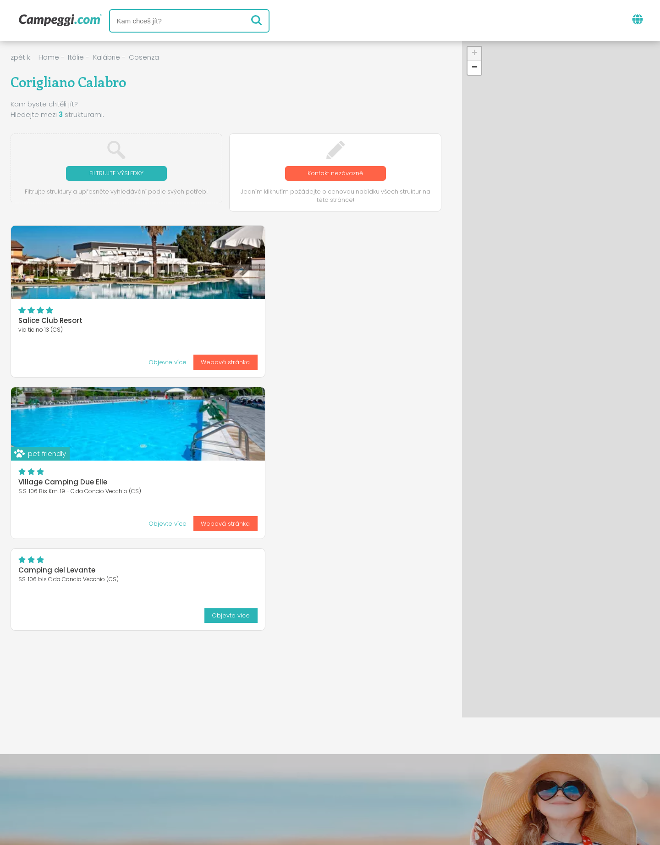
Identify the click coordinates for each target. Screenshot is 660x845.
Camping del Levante (350, 248)
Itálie (76, 57)
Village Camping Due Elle (209, 322)
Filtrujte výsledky (116, 173)
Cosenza (144, 57)
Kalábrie (106, 57)
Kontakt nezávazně (335, 173)
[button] (474, 54)
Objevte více (49, 362)
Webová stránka (107, 362)
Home (48, 57)
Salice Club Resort (50, 322)
